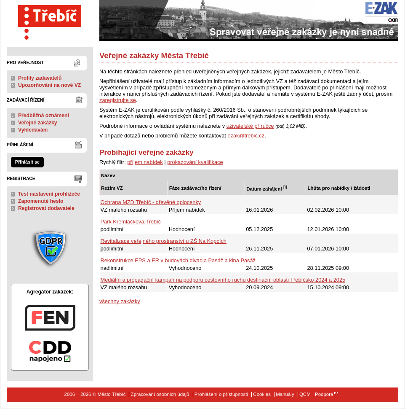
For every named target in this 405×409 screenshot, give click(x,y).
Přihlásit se (27, 161)
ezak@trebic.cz (245, 135)
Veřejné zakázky (37, 123)
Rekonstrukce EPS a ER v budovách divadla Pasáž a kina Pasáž (178, 260)
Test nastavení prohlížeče (49, 194)
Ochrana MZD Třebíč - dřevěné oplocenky (151, 202)
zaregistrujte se (117, 100)
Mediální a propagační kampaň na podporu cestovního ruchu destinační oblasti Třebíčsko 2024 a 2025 (223, 280)
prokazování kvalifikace (195, 162)
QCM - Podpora (316, 394)
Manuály (285, 394)
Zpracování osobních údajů (160, 394)
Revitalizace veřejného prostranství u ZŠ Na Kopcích (163, 241)
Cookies (262, 394)
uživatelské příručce (250, 126)
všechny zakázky (119, 301)
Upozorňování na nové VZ (49, 85)
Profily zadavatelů (39, 78)
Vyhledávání (33, 130)
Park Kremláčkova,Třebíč (131, 221)
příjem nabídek (145, 162)
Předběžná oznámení (43, 115)
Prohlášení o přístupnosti (221, 394)
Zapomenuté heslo (40, 201)
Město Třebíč (49, 20)
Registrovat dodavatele (46, 208)
